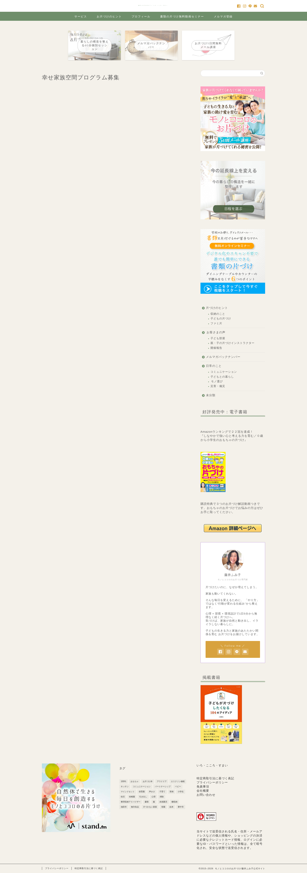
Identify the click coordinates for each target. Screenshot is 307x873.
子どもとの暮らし (222, 376)
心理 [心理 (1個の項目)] (153, 797)
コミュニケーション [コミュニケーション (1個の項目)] (142, 786)
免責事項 (203, 786)
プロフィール (141, 16)
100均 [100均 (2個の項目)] (123, 781)
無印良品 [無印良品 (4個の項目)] (135, 807)
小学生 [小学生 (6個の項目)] (181, 792)
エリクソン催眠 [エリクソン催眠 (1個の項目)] (178, 781)
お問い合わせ (206, 794)
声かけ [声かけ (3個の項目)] (152, 792)
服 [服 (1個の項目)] (154, 802)
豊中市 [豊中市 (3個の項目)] (181, 807)
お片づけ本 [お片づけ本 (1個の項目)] (148, 781)
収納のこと (217, 313)
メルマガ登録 (223, 16)
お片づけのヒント (109, 16)
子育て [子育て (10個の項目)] (162, 792)
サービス (80, 16)
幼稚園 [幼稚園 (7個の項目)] (132, 797)
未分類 (210, 395)
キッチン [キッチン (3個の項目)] (125, 786)
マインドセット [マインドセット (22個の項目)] (128, 792)
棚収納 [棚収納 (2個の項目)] (174, 802)
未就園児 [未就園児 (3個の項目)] (163, 802)
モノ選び (217, 381)
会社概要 (203, 790)
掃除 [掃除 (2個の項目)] (162, 797)
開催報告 (216, 347)
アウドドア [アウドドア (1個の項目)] (162, 781)
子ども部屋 (217, 338)
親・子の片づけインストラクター (232, 343)
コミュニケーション (223, 371)
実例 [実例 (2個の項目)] (171, 792)
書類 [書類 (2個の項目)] (147, 802)
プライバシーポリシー (212, 782)
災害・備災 (217, 386)
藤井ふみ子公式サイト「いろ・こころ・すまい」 (153, 5)
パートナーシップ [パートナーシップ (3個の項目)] (163, 786)
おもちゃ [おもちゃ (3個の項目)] (134, 781)
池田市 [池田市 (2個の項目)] (124, 807)
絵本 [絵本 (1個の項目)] (171, 807)
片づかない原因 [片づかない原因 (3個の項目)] (150, 807)
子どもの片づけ (220, 318)
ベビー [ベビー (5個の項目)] (178, 786)
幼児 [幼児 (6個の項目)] (123, 797)
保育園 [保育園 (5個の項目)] (142, 792)
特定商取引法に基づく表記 (215, 778)
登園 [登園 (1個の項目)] (163, 807)
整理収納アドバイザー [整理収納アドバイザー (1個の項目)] (130, 802)
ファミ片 (216, 323)
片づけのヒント (217, 307)
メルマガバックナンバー (223, 356)
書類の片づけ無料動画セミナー (182, 16)
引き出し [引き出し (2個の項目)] (143, 797)
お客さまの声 (216, 332)
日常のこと (214, 365)
